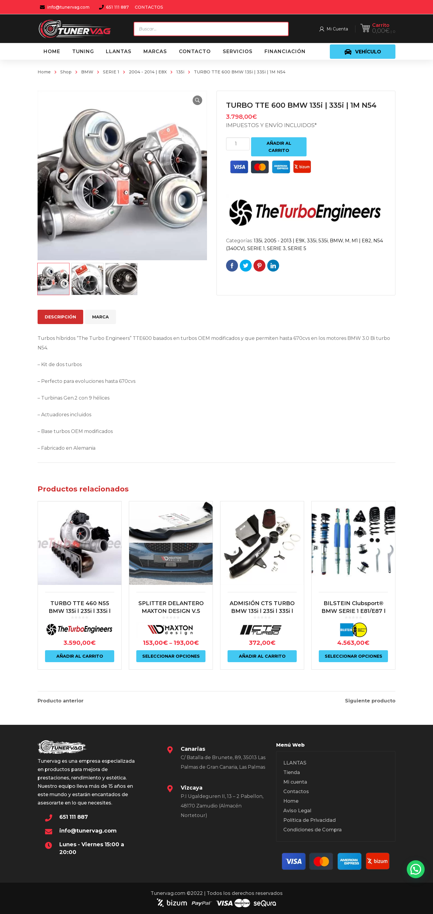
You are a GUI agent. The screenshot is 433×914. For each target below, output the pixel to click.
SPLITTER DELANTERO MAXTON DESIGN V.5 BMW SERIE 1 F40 (171, 611)
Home (44, 72)
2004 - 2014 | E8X (148, 72)
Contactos (296, 791)
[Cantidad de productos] (238, 143)
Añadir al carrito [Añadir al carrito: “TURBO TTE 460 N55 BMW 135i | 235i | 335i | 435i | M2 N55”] (79, 656)
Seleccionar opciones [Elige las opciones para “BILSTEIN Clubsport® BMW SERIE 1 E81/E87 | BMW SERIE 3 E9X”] (353, 656)
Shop (66, 72)
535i (323, 240)
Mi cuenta (295, 782)
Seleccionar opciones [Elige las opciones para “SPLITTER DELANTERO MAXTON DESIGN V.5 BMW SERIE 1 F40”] (171, 656)
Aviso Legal (297, 810)
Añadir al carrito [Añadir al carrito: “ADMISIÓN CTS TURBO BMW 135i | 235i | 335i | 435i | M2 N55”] (262, 656)
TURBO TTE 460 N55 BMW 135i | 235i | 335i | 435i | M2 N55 (80, 611)
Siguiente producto (370, 701)
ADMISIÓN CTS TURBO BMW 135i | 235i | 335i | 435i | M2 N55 (262, 611)
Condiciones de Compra (312, 830)
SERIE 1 (111, 72)
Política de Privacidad (309, 820)
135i (180, 72)
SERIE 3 (276, 248)
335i (311, 240)
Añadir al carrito (279, 147)
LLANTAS (294, 763)
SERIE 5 (297, 248)
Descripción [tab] (60, 317)
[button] (197, 100)
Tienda (291, 772)
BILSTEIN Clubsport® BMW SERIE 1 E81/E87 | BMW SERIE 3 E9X (353, 611)
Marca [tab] (100, 317)
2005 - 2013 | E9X (284, 240)
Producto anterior (60, 701)
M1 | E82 (361, 240)
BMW (87, 72)
